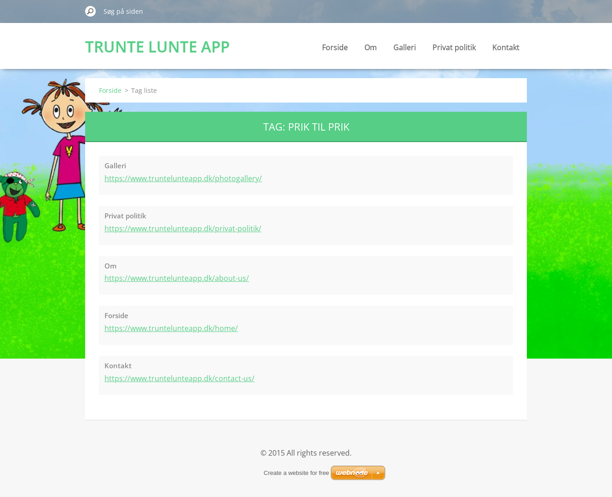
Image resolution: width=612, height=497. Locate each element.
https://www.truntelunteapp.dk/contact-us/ (179, 378)
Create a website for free (296, 472)
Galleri (404, 47)
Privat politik (454, 47)
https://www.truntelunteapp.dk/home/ (171, 328)
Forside (335, 47)
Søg (90, 11)
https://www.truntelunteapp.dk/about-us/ (176, 278)
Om (370, 47)
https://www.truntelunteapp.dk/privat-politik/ (182, 228)
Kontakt (506, 47)
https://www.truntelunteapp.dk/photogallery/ (183, 178)
